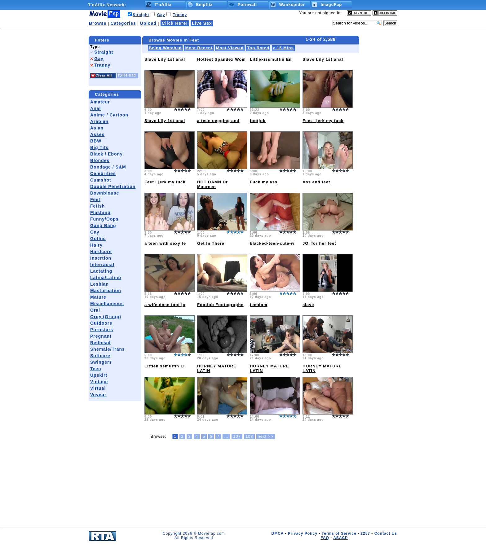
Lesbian (99, 284)
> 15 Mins (283, 48)
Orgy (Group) (105, 316)
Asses (97, 134)
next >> (265, 436)
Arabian (99, 121)
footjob (258, 120)
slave (308, 304)
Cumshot (100, 180)
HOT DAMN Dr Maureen (212, 184)
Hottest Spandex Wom (221, 59)
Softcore (100, 355)
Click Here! (175, 23)
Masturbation (105, 290)
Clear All (103, 75)
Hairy (96, 245)
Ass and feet (316, 182)
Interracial (102, 264)
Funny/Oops (104, 219)
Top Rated (258, 48)
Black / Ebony (106, 153)
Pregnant (101, 336)
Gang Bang (103, 225)
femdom (258, 304)
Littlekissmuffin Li (164, 366)
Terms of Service (339, 533)
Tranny (180, 15)
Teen (95, 368)
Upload (148, 23)
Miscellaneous (107, 303)
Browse (98, 23)
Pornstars (101, 329)
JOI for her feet (319, 243)
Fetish (97, 206)
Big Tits (99, 147)
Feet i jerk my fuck (323, 120)
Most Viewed (230, 48)
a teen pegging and (218, 120)
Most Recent (198, 48)
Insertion (100, 258)
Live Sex (202, 23)
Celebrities (103, 173)
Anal (95, 108)
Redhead (100, 342)
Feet (95, 199)
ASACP (340, 538)
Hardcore (101, 251)
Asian (97, 127)
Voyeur (98, 394)
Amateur (100, 101)
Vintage (99, 381)
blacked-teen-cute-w (272, 243)
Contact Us (385, 533)
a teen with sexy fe (165, 243)
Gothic (98, 238)
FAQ (324, 538)
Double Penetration (112, 186)
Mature (98, 297)
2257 (365, 533)
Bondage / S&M (108, 167)
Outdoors (101, 323)
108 (249, 436)
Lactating (101, 271)
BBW (95, 140)
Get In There (210, 243)
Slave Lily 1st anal (164, 59)
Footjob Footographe (220, 304)
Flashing (100, 212)
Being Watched (165, 48)
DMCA (277, 533)
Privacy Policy (302, 533)
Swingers (101, 362)
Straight (141, 15)
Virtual (98, 388)
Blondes (99, 160)
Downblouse (104, 193)
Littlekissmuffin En (271, 59)
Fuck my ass (263, 182)
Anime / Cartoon (109, 114)
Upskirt (98, 375)
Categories (123, 23)
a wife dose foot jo (164, 304)
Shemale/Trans (107, 349)
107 (237, 436)
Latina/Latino (105, 277)
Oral (95, 310)
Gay (161, 15)
